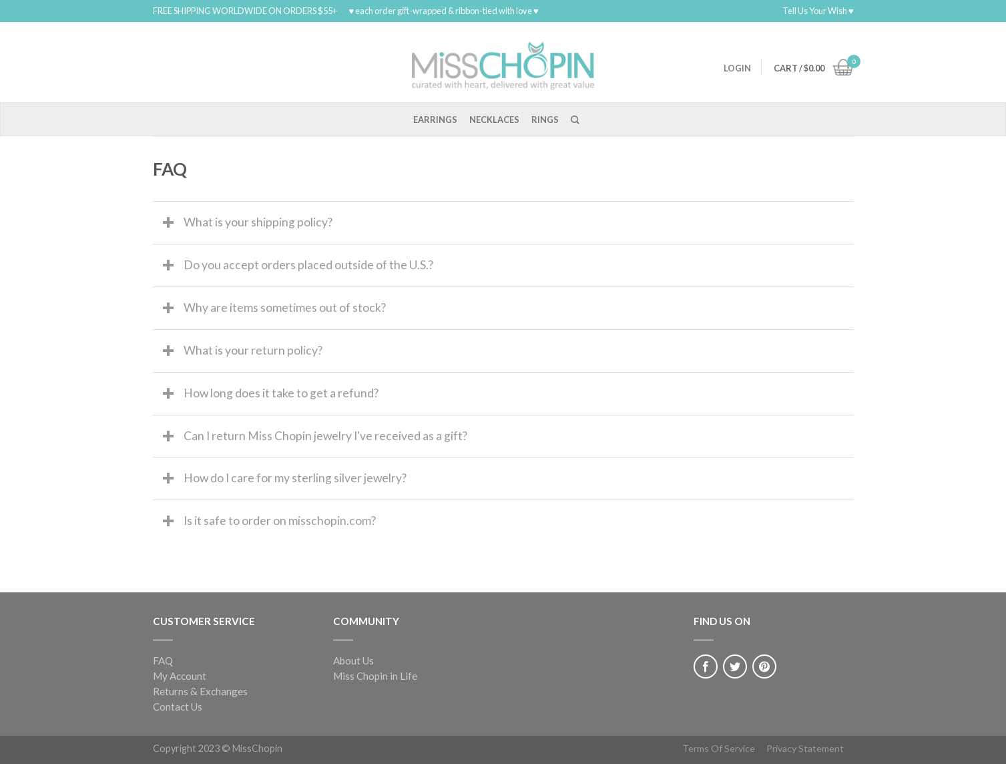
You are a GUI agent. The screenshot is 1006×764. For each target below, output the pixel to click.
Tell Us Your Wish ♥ (818, 10)
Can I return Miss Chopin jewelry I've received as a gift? (325, 436)
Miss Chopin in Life (375, 676)
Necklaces (494, 119)
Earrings (435, 119)
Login (737, 68)
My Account (179, 676)
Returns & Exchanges (200, 691)
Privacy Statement (805, 748)
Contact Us (177, 707)
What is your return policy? (253, 350)
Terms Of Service (718, 748)
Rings (545, 119)
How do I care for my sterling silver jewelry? (295, 478)
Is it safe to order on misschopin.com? (280, 521)
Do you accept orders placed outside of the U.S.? (308, 265)
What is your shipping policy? (258, 222)
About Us (353, 660)
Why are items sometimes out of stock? (285, 308)
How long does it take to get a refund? (281, 393)
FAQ (163, 660)
